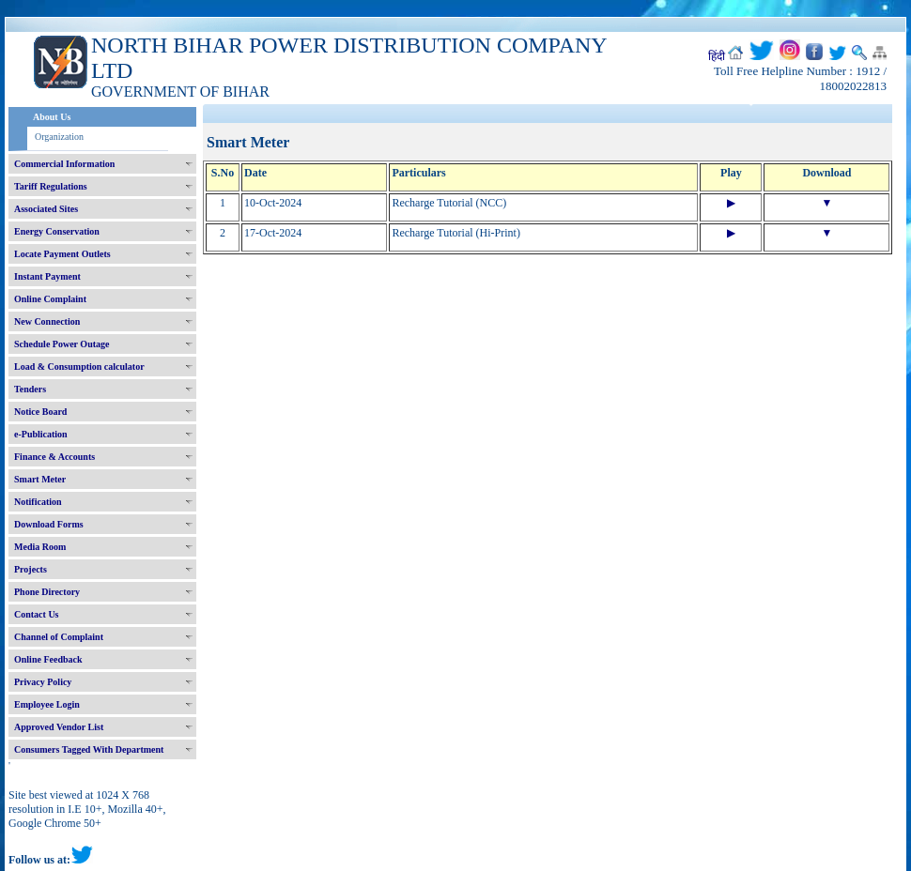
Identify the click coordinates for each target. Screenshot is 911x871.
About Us (51, 117)
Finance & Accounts (54, 456)
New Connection (47, 321)
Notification (38, 502)
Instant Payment (47, 276)
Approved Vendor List (58, 727)
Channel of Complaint (58, 637)
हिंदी (716, 56)
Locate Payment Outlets (62, 254)
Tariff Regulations (50, 186)
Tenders (30, 389)
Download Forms (49, 524)
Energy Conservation (57, 231)
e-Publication (41, 434)
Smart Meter (40, 479)
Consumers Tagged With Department (88, 749)
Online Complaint (50, 299)
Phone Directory (47, 592)
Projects (30, 569)
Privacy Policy (42, 682)
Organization (59, 136)
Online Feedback (48, 659)
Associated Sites (46, 209)
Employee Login (47, 704)
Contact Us (36, 614)
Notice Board (40, 411)
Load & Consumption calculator (79, 366)
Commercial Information (64, 164)
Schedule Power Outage (61, 344)
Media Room (40, 547)
